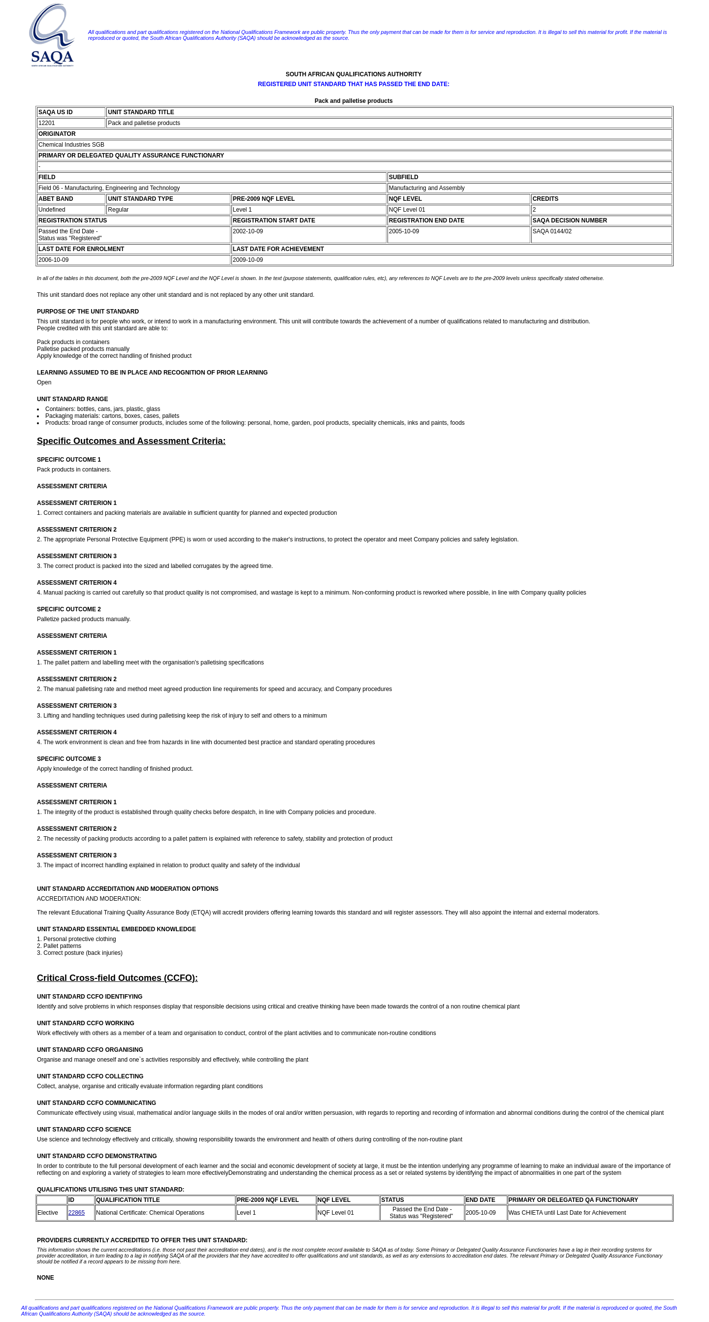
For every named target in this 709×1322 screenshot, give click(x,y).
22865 (76, 1212)
